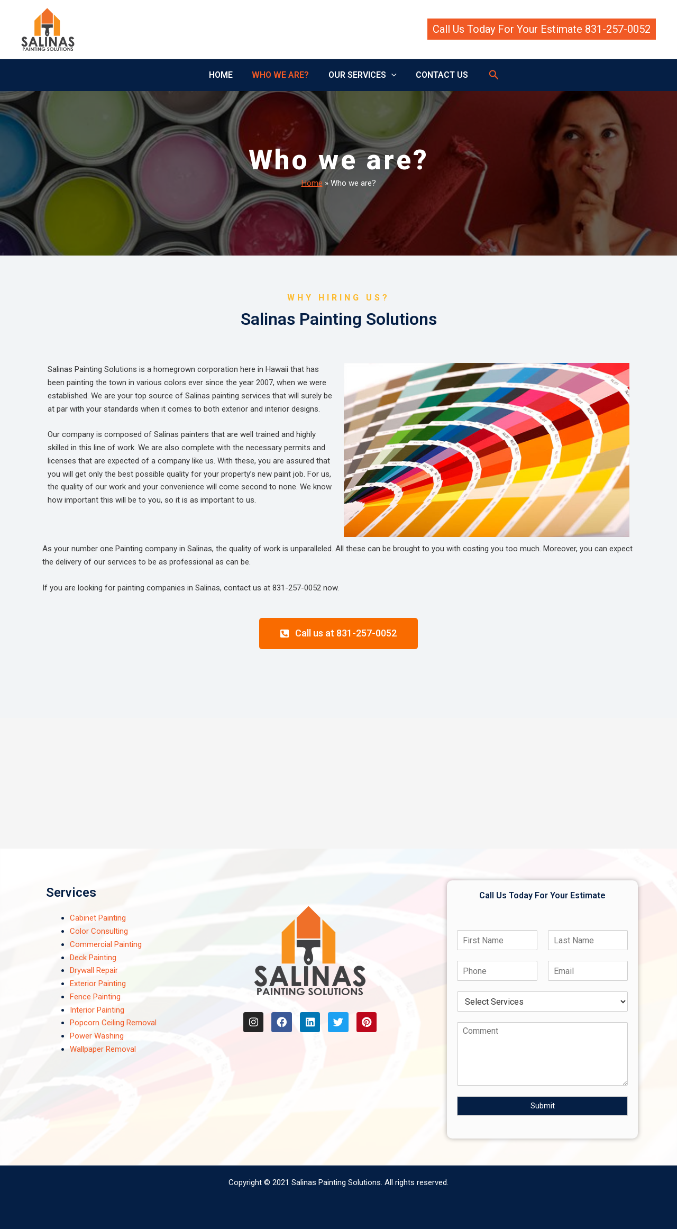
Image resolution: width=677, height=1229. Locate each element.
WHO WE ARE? (281, 75)
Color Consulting (99, 931)
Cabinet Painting (98, 918)
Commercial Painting (106, 944)
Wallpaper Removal (103, 1049)
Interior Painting (97, 1010)
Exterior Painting (98, 983)
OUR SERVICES (361, 75)
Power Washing (97, 1036)
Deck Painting (93, 957)
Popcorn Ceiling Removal (113, 1022)
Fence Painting (95, 997)
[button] (541, 29)
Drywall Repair (94, 970)
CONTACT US (438, 75)
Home (312, 183)
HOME (224, 75)
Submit (542, 1105)
